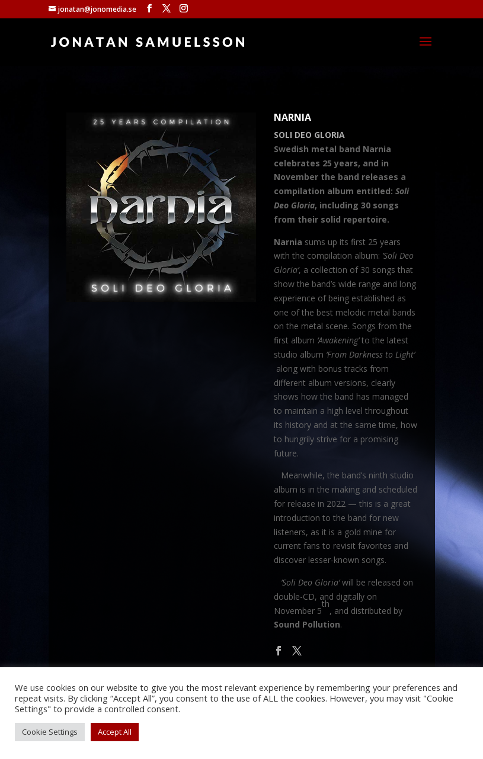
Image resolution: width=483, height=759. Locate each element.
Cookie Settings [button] (50, 731)
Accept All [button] (115, 731)
